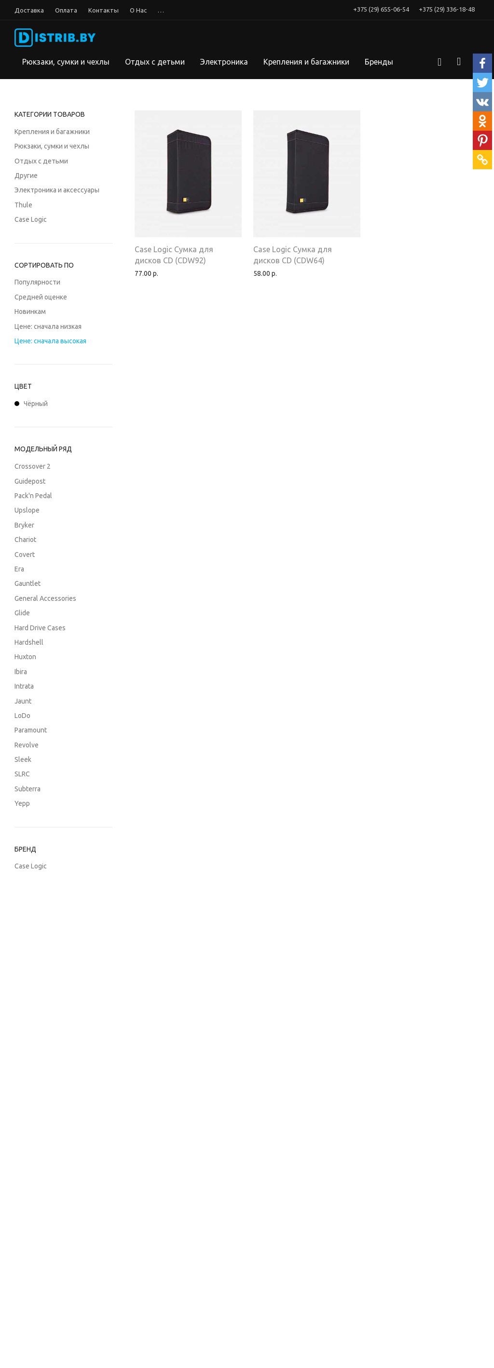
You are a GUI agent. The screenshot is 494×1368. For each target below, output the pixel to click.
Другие (26, 175)
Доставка (29, 10)
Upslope (27, 510)
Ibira (20, 672)
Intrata (24, 686)
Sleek (22, 759)
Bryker (24, 525)
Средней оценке (40, 297)
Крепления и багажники (306, 61)
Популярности (37, 282)
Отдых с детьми (155, 61)
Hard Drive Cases (40, 628)
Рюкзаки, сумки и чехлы (66, 61)
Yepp (22, 803)
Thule (23, 205)
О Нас (138, 10)
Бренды (379, 61)
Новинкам (30, 311)
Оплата (66, 10)
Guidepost (29, 481)
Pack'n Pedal (33, 496)
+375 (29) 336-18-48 (447, 9)
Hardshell (28, 642)
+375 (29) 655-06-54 (381, 9)
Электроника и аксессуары (56, 190)
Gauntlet (27, 583)
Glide (22, 613)
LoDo (22, 715)
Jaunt (22, 701)
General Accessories (45, 598)
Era (19, 569)
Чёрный (31, 403)
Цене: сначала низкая (48, 326)
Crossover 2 (32, 466)
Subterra (27, 789)
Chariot (25, 539)
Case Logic (30, 219)
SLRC (22, 774)
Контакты (103, 10)
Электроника (224, 61)
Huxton (25, 657)
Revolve (26, 745)
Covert (24, 554)
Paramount (30, 730)
